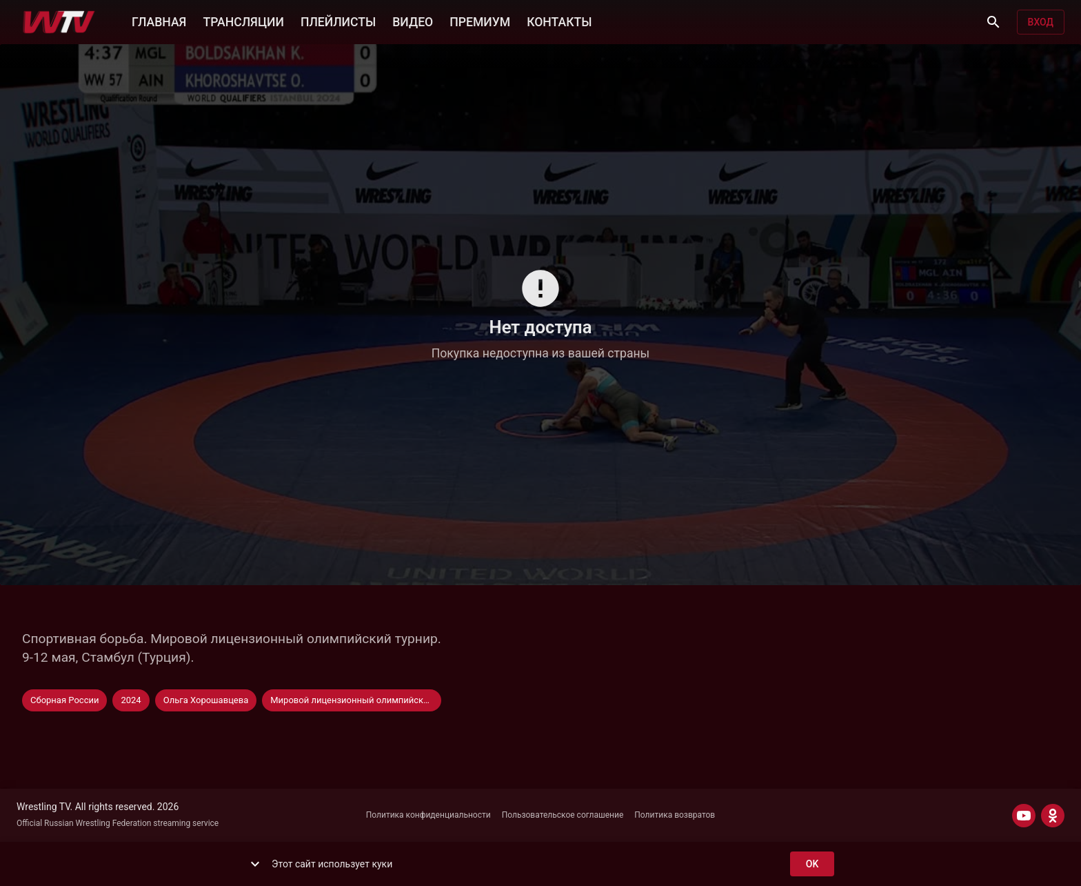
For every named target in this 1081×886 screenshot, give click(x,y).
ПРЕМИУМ (479, 20)
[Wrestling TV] (59, 22)
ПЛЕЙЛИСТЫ (338, 20)
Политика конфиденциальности (428, 815)
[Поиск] (993, 22)
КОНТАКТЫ (559, 20)
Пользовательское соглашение (563, 815)
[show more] (255, 863)
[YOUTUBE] (1023, 815)
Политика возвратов (674, 815)
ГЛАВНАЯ (158, 20)
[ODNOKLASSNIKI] (1052, 815)
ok (812, 864)
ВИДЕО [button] (412, 20)
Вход (1041, 22)
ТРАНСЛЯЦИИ (243, 20)
